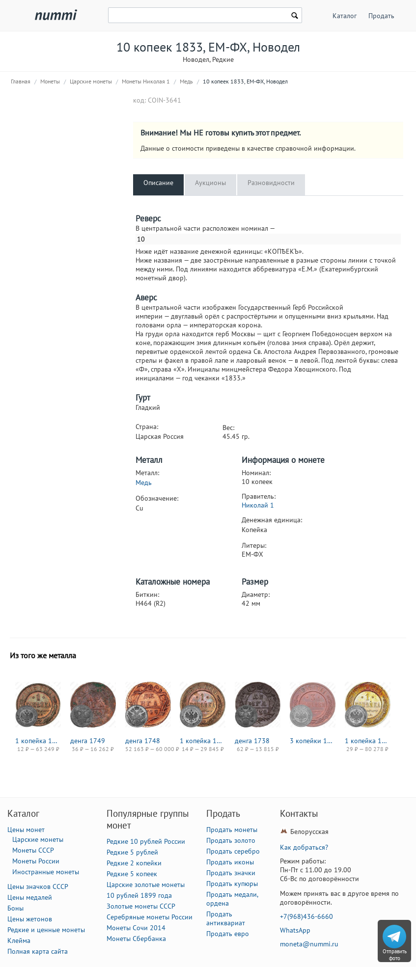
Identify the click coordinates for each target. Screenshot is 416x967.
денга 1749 (87, 740)
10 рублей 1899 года (139, 895)
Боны (15, 908)
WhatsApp (295, 930)
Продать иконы (230, 862)
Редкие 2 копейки (134, 863)
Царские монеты (91, 81)
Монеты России (35, 861)
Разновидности (271, 182)
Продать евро (227, 933)
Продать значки (230, 872)
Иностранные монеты (45, 871)
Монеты (50, 81)
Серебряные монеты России (150, 917)
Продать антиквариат (225, 918)
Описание (158, 182)
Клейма (18, 940)
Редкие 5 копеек (132, 873)
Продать (381, 15)
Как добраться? (304, 847)
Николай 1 (258, 505)
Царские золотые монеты (146, 884)
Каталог (345, 15)
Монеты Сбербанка (136, 938)
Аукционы (210, 182)
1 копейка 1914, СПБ (202, 740)
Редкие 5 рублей (132, 852)
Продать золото (230, 840)
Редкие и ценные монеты (46, 929)
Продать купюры (232, 883)
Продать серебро (233, 851)
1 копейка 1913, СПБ (367, 740)
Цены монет (26, 829)
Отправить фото (395, 955)
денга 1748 (142, 740)
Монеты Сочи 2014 (136, 927)
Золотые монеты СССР (141, 906)
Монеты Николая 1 (146, 81)
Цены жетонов (29, 918)
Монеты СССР (33, 850)
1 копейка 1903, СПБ (38, 740)
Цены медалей (29, 897)
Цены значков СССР (37, 886)
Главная (20, 81)
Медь (186, 81)
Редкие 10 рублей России (146, 841)
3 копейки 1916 (312, 740)
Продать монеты (231, 829)
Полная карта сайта (37, 951)
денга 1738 (252, 740)
